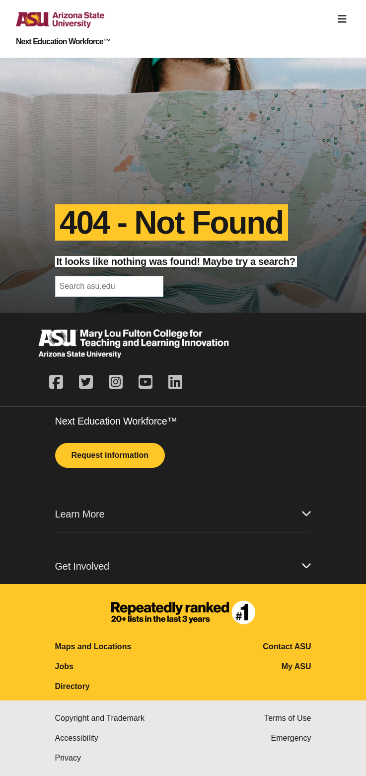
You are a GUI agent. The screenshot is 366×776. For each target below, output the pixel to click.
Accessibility (76, 738)
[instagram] (116, 382)
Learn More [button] (183, 513)
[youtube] (145, 382)
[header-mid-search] (109, 286)
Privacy (68, 758)
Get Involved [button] (183, 566)
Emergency (291, 738)
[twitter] (86, 382)
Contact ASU (287, 646)
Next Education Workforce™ (63, 42)
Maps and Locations (93, 646)
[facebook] (60, 382)
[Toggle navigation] (342, 19)
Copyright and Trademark (100, 718)
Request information (110, 455)
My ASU (296, 666)
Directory (72, 686)
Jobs (64, 666)
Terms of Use (287, 718)
